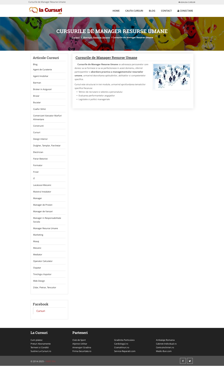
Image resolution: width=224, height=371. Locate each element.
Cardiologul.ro (121, 348)
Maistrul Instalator (42, 194)
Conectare (185, 10)
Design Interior (40, 140)
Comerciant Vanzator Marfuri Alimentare (47, 118)
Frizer (35, 174)
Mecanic (37, 252)
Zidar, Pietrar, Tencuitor (44, 292)
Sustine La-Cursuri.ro (41, 356)
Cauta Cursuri (134, 10)
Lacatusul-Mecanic (42, 187)
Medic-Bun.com (164, 356)
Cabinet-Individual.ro (166, 348)
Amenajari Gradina (81, 352)
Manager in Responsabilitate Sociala (47, 223)
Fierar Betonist (40, 160)
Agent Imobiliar (40, 76)
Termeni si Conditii (40, 352)
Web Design (39, 285)
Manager (37, 201)
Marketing (38, 238)
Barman (37, 83)
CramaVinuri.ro (121, 352)
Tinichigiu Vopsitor (42, 278)
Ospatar (37, 272)
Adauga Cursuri (187, 2)
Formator (37, 167)
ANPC (48, 366)
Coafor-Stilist (39, 110)
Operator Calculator (42, 265)
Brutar (36, 96)
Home (116, 10)
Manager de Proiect (42, 207)
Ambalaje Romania (165, 345)
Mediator (37, 258)
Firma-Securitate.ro (81, 356)
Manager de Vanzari (42, 214)
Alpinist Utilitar (79, 348)
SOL (54, 366)
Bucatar (36, 103)
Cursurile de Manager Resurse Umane (106, 57)
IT (34, 181)
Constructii (38, 127)
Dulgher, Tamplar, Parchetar (46, 147)
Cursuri (76, 37)
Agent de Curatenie (42, 69)
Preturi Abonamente (41, 348)
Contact (166, 10)
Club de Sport (79, 345)
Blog (152, 10)
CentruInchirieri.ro (165, 352)
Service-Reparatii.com (124, 356)
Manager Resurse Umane (96, 37)
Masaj (36, 245)
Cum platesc (37, 345)
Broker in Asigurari (42, 89)
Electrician (38, 154)
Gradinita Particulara (124, 345)
